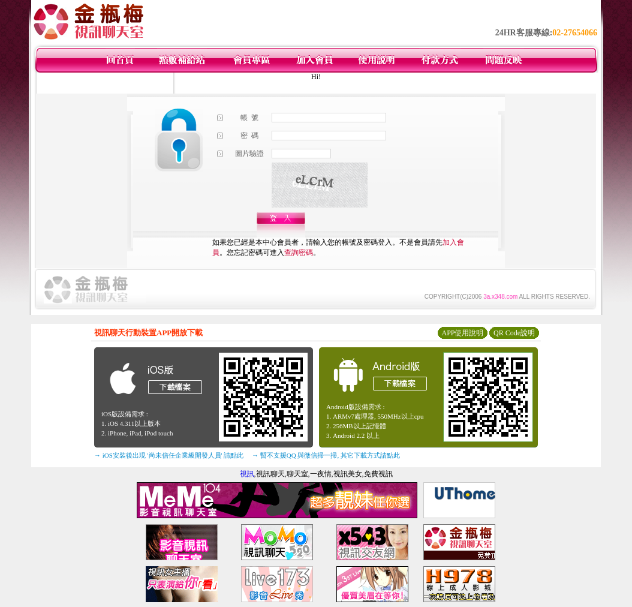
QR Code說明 (514, 333)
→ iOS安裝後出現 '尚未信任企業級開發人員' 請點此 (168, 455)
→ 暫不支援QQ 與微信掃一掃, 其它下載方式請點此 (326, 455)
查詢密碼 (298, 252)
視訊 (247, 474)
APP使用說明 (462, 333)
